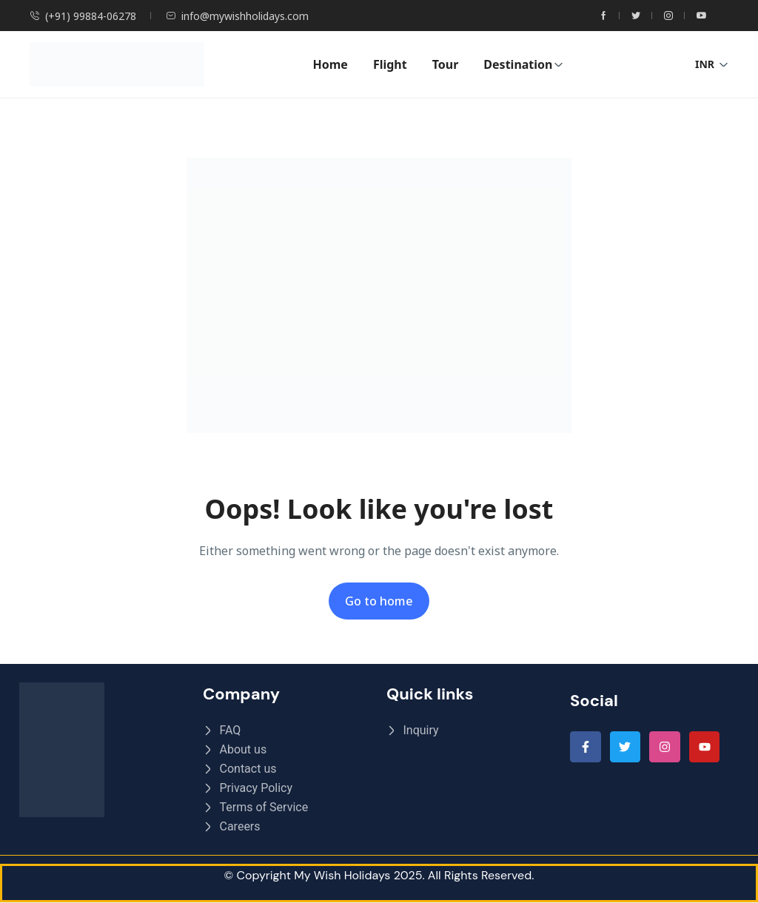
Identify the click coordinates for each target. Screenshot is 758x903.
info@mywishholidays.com (237, 16)
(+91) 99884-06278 (83, 16)
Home (329, 64)
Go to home (379, 601)
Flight (390, 64)
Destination (523, 64)
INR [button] (711, 64)
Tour (445, 64)
